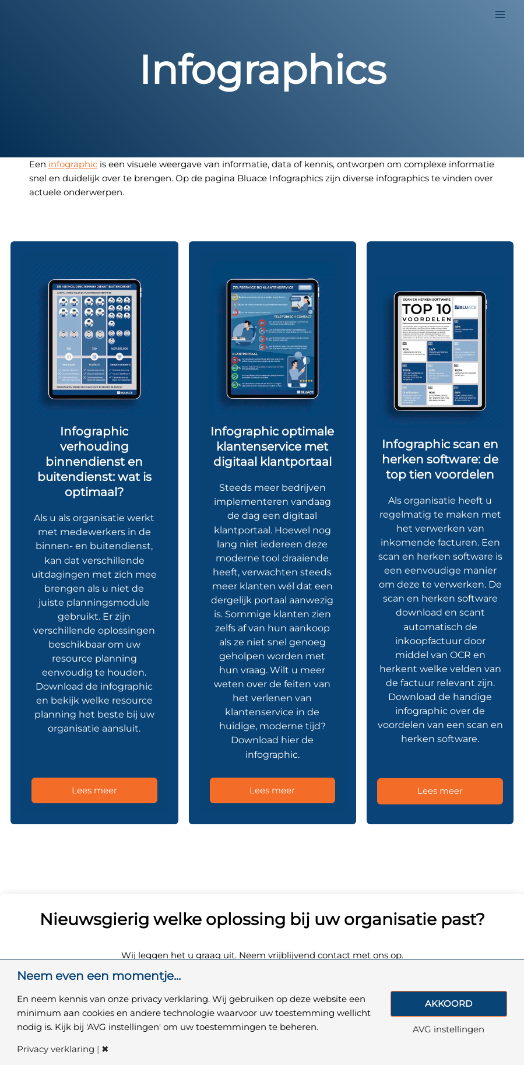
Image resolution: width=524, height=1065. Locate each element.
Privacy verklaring (55, 1049)
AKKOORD (448, 1004)
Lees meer (94, 790)
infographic (72, 164)
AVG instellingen (448, 1029)
